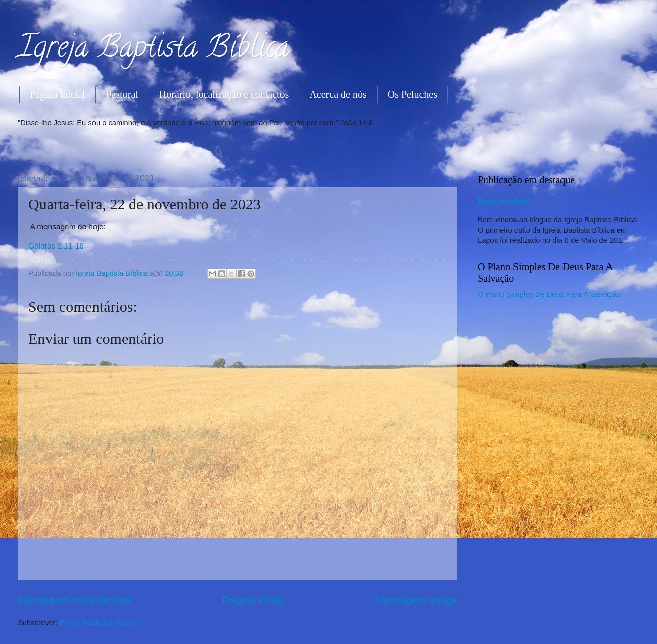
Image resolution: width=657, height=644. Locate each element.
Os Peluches (412, 94)
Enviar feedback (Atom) (98, 623)
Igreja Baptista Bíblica (153, 50)
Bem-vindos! (504, 201)
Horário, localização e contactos (224, 94)
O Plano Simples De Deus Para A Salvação (549, 294)
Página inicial (57, 94)
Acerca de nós (337, 94)
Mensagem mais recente (75, 600)
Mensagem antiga (415, 600)
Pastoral (122, 94)
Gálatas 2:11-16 (56, 245)
